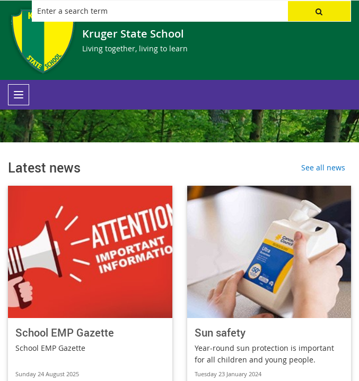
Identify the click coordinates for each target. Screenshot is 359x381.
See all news (323, 167)
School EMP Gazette (64, 332)
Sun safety (220, 332)
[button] (319, 11)
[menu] (18, 94)
